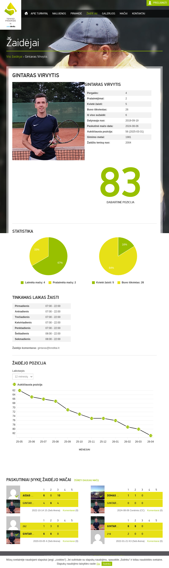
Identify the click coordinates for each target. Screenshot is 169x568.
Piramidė (76, 13)
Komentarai (153, 510)
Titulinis (26, 13)
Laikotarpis (18, 370)
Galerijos (108, 13)
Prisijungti (160, 2)
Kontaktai (138, 13)
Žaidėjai (92, 13)
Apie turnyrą (39, 13)
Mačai (123, 13)
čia (98, 563)
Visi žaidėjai (14, 56)
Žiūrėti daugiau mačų (86, 480)
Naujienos (59, 13)
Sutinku (107, 563)
